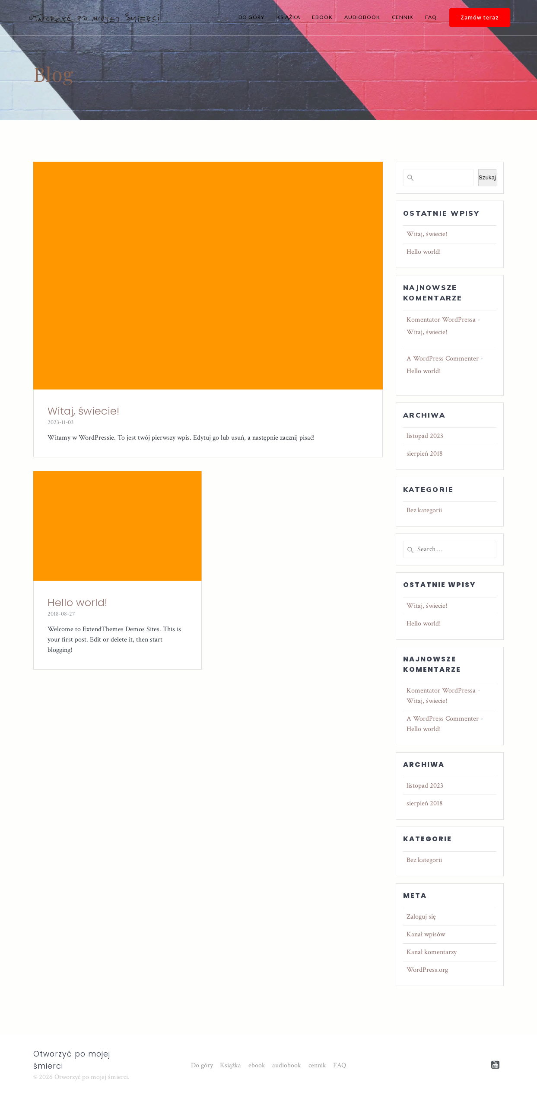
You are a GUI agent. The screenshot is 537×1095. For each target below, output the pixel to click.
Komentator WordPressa (441, 319)
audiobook (362, 17)
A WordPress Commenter (443, 358)
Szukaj (487, 177)
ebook (322, 17)
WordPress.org (427, 969)
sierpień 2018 (425, 453)
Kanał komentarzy (432, 952)
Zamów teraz (480, 17)
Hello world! (77, 602)
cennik (402, 17)
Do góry (251, 17)
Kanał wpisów (426, 934)
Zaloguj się (421, 916)
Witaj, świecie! (83, 411)
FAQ (431, 17)
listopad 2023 (425, 436)
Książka (288, 17)
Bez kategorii (424, 510)
